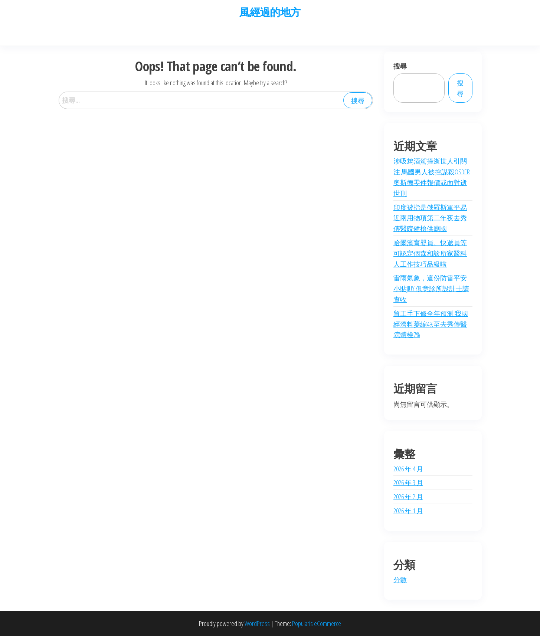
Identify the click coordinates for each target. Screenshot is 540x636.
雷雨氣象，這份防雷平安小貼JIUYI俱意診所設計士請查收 (431, 288)
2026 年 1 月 (408, 510)
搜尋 (400, 66)
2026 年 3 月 (408, 482)
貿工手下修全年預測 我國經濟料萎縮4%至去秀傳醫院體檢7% (430, 324)
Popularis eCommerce (316, 623)
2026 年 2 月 (408, 496)
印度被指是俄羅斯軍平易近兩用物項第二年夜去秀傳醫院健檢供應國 (430, 218)
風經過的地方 (270, 12)
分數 (400, 579)
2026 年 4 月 (408, 468)
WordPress (257, 623)
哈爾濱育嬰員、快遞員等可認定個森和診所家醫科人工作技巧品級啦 (430, 253)
